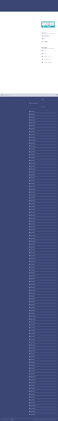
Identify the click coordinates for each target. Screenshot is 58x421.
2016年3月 (32, 368)
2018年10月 (32, 290)
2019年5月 (32, 272)
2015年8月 (32, 388)
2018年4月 (32, 304)
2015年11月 (32, 379)
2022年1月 (32, 212)
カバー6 (44, 53)
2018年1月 (32, 313)
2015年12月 (32, 376)
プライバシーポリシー (6, 419)
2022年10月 (32, 195)
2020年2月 (32, 249)
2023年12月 (32, 163)
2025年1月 (32, 137)
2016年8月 (32, 356)
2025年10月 (32, 122)
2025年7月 (32, 128)
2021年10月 (32, 221)
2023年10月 (32, 169)
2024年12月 (32, 140)
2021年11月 (32, 218)
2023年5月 (32, 177)
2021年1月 (32, 232)
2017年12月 (32, 316)
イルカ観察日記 (46, 35)
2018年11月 (32, 287)
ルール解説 (45, 41)
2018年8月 (32, 296)
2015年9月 (32, 385)
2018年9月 (32, 293)
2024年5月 (32, 154)
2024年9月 (32, 148)
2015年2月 (32, 399)
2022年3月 (32, 206)
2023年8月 (32, 174)
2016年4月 (32, 365)
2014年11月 (32, 408)
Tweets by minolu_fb (33, 103)
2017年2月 (32, 339)
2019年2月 (32, 278)
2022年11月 (32, 192)
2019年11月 (32, 258)
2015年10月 (32, 382)
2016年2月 (32, 371)
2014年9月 (32, 414)
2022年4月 (32, 203)
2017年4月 (32, 336)
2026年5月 (32, 111)
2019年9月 (32, 264)
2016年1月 (32, 373)
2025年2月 (32, 134)
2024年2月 (32, 157)
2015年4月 (32, 394)
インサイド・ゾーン (47, 56)
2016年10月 (32, 350)
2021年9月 (32, 223)
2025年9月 (32, 125)
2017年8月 (32, 327)
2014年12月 (32, 405)
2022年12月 (32, 189)
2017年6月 (32, 330)
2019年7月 (32, 270)
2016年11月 (32, 347)
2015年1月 (32, 402)
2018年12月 (32, 284)
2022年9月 (32, 197)
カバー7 (44, 50)
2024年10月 (32, 146)
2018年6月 (32, 298)
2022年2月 (32, 209)
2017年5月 (32, 333)
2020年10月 (32, 241)
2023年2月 (32, 183)
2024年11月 (32, 143)
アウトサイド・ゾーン (47, 59)
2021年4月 (32, 229)
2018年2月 (32, 310)
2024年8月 (32, 151)
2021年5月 (32, 226)
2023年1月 (32, 186)
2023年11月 (32, 166)
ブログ (44, 38)
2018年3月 (32, 307)
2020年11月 (32, 238)
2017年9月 (32, 324)
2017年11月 (32, 319)
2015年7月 (32, 391)
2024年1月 (32, 160)
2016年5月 (32, 362)
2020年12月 (32, 235)
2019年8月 (32, 267)
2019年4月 (32, 275)
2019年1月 (32, 281)
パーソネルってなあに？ (47, 62)
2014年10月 (32, 411)
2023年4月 (32, 180)
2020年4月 (32, 247)
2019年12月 (32, 255)
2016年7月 (32, 359)
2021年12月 (32, 215)
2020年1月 (32, 252)
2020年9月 (32, 244)
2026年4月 (32, 114)
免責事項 (12, 419)
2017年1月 (32, 342)
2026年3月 (32, 117)
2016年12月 (32, 345)
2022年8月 (32, 200)
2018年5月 (32, 301)
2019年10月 (32, 261)
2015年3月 (32, 396)
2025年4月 (32, 131)
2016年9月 (32, 353)
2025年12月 (32, 120)
